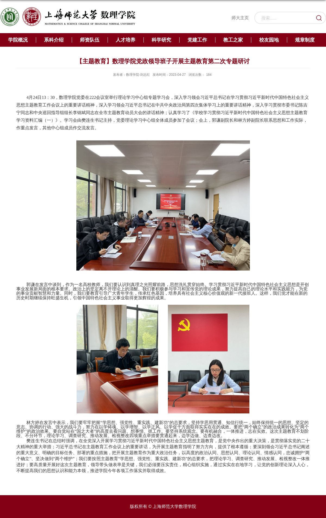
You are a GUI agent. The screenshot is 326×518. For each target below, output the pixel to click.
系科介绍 (54, 40)
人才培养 (125, 40)
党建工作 (197, 40)
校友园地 (269, 40)
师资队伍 (89, 40)
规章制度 (305, 40)
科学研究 (161, 40)
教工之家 (233, 40)
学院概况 (18, 40)
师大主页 (240, 17)
